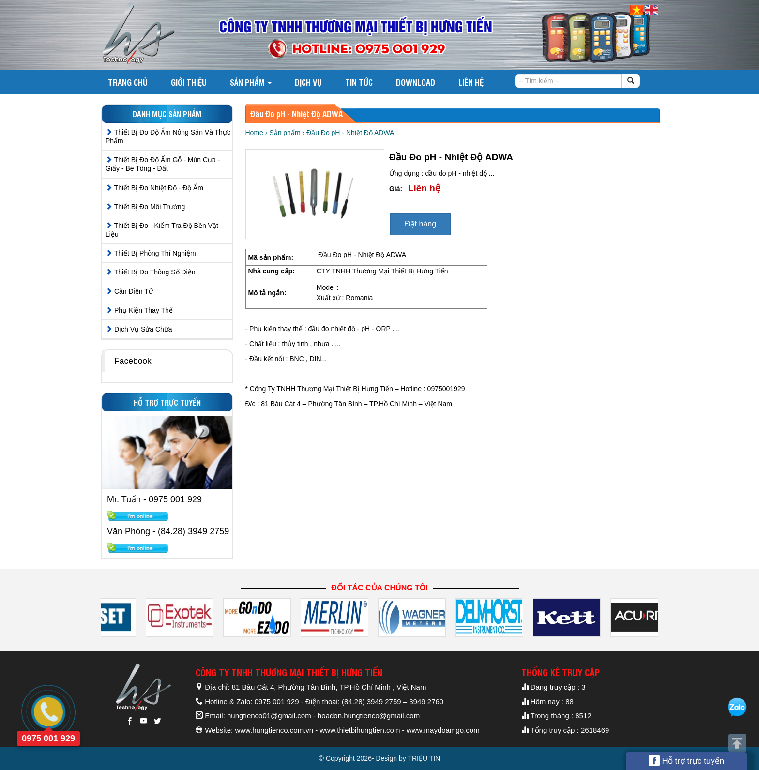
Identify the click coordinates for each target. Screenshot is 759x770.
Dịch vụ (308, 82)
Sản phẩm (251, 82)
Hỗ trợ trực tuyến (687, 760)
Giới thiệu (189, 82)
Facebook (133, 361)
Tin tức (359, 82)
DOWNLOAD (415, 82)
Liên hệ (471, 82)
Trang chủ (128, 82)
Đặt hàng (420, 224)
